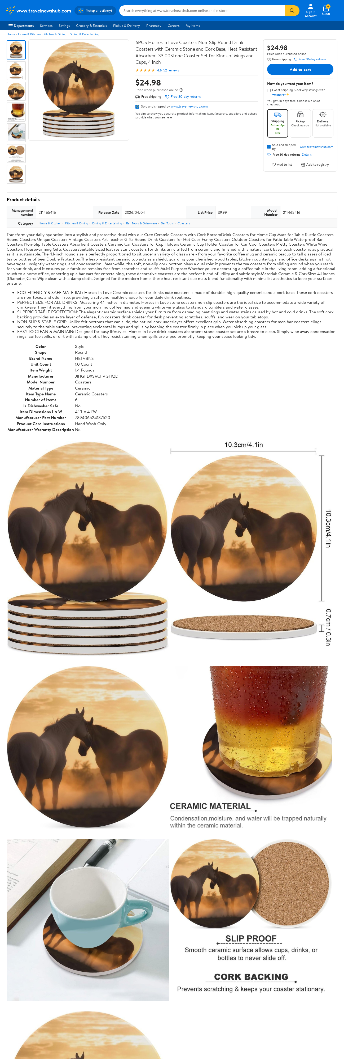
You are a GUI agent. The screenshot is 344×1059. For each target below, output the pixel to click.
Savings (64, 25)
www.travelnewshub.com (189, 106)
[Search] (292, 10)
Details (307, 154)
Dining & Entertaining (84, 34)
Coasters (184, 223)
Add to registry (315, 164)
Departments (21, 25)
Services (46, 25)
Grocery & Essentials (91, 25)
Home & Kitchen (29, 34)
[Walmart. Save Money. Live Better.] (38, 10)
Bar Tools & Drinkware (141, 223)
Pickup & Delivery (126, 25)
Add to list (282, 164)
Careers (173, 25)
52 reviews (171, 70)
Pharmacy (153, 25)
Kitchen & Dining (55, 34)
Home (11, 34)
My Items (193, 25)
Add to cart (300, 69)
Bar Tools (167, 223)
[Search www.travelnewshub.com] (202, 10)
